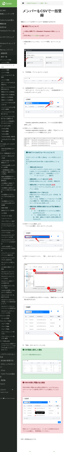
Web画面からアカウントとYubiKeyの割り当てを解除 (11, 203)
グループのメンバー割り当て (11, 333)
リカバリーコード (9, 218)
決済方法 (5, 27)
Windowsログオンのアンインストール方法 (11, 236)
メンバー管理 (8, 60)
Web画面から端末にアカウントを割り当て (10, 184)
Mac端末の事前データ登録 (10, 268)
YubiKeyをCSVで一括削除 (11, 140)
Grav (11, 398)
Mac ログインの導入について (11, 263)
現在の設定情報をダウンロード (11, 149)
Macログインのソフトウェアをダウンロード (10, 273)
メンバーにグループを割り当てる (11, 113)
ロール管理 (8, 316)
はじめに (5, 10)
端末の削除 (7, 208)
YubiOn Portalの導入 (9, 20)
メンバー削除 (8, 72)
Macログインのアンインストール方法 (10, 312)
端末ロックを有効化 (10, 97)
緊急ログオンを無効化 (11, 94)
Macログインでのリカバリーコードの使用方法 (11, 307)
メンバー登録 (8, 62)
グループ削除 (8, 329)
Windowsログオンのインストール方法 (11, 231)
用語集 (5, 380)
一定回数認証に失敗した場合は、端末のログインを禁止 (11, 172)
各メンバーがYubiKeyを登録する (11, 83)
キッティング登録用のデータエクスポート (11, 122)
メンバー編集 (8, 70)
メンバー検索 (8, 80)
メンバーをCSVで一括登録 (10, 66)
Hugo (16, 398)
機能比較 (5, 24)
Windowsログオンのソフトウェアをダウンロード (11, 226)
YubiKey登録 (8, 128)
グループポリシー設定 (11, 221)
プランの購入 (38, 35)
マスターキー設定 (9, 216)
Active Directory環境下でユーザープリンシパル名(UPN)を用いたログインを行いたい (11, 347)
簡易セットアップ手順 (9, 15)
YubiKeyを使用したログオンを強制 (11, 166)
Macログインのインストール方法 (10, 277)
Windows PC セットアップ (9, 45)
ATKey (4, 370)
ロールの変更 (8, 318)
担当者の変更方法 (8, 360)
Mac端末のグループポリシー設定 (10, 287)
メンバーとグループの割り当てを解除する (11, 117)
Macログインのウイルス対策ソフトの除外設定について (11, 301)
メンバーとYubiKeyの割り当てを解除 (11, 108)
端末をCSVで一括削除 (10, 210)
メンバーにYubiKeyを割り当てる (11, 103)
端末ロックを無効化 (10, 100)
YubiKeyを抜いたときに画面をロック (11, 161)
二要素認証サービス (10, 153)
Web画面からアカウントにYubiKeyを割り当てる (11, 196)
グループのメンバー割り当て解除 (11, 337)
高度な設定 (8, 341)
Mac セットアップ (8, 50)
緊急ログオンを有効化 (11, 92)
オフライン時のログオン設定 (11, 157)
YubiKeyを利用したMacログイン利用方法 (11, 291)
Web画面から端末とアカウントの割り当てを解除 (11, 190)
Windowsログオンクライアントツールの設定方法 (11, 242)
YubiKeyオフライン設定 (9, 32)
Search (4, 384)
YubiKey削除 (8, 134)
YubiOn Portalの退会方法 (9, 375)
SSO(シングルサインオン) (9, 365)
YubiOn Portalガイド (36, 3)
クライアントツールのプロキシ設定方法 (11, 259)
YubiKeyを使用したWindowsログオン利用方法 (11, 248)
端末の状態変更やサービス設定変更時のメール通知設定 (11, 178)
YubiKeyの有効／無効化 (11, 136)
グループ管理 (8, 321)
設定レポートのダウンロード (10, 145)
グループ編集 (8, 326)
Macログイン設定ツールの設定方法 (10, 282)
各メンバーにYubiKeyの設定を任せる (11, 88)
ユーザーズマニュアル (9, 38)
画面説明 (5, 53)
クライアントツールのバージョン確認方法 (11, 254)
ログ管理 (7, 213)
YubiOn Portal (6, 392)
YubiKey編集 (8, 131)
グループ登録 (8, 324)
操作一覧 (5, 57)
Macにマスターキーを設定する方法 (10, 296)
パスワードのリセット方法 (9, 355)
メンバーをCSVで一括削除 (10, 76)
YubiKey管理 (8, 126)
